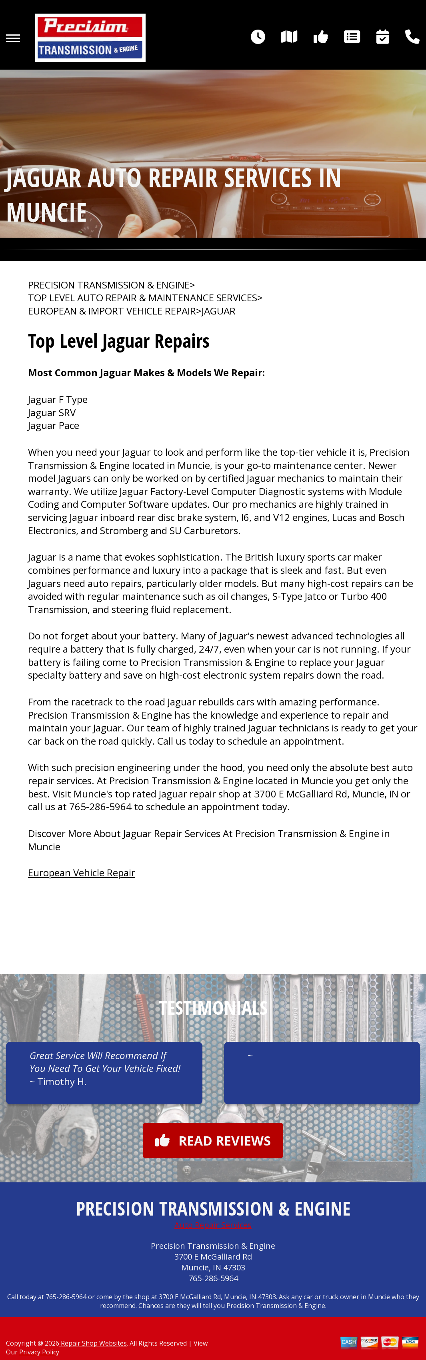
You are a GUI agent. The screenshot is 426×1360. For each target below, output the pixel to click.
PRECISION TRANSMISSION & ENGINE (109, 284)
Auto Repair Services (213, 1225)
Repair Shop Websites (93, 1343)
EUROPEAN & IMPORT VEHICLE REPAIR (112, 310)
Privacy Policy (39, 1352)
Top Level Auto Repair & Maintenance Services (142, 297)
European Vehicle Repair (81, 872)
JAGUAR (219, 310)
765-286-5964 (100, 806)
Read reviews (213, 1140)
